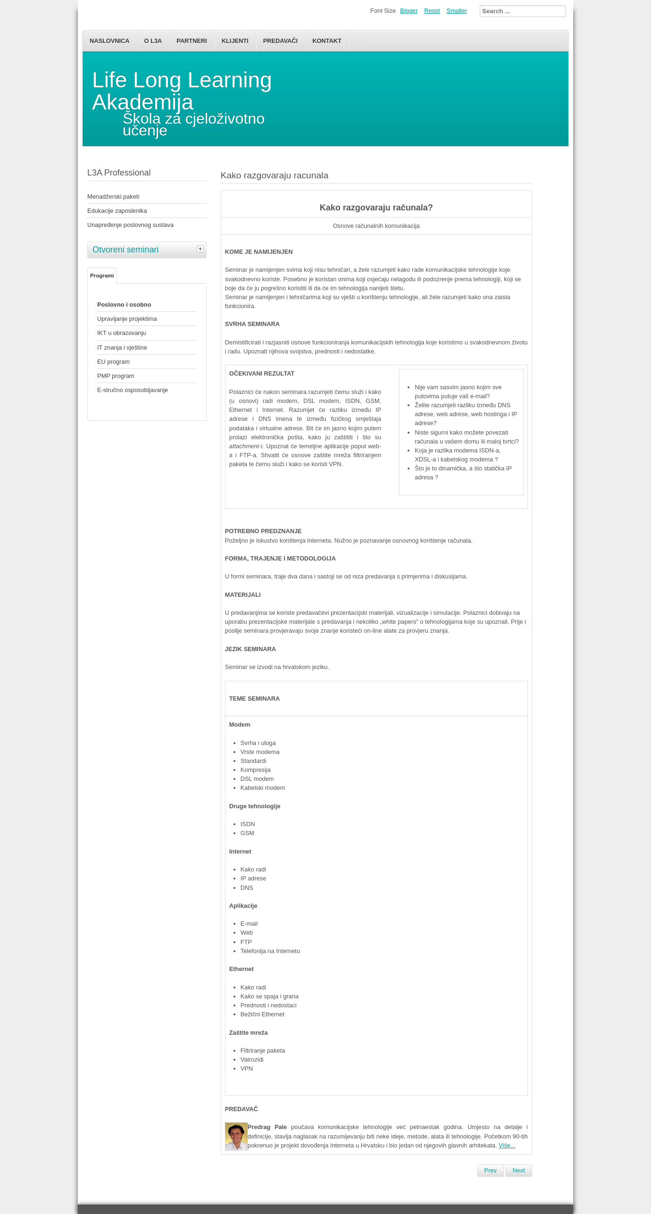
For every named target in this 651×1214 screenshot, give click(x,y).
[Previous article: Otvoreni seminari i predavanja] (490, 1170)
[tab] (201, 248)
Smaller (457, 10)
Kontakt (327, 40)
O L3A (153, 40)
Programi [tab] (102, 275)
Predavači (280, 40)
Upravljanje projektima (127, 318)
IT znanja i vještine (122, 347)
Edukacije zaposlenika (117, 210)
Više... (507, 1145)
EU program (113, 361)
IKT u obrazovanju (121, 332)
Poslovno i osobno (124, 304)
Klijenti (235, 40)
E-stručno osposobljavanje (132, 390)
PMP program (115, 375)
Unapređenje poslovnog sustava (130, 224)
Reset (432, 10)
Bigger (408, 10)
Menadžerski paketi (113, 196)
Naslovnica (110, 40)
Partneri (191, 40)
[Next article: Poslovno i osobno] (518, 1170)
